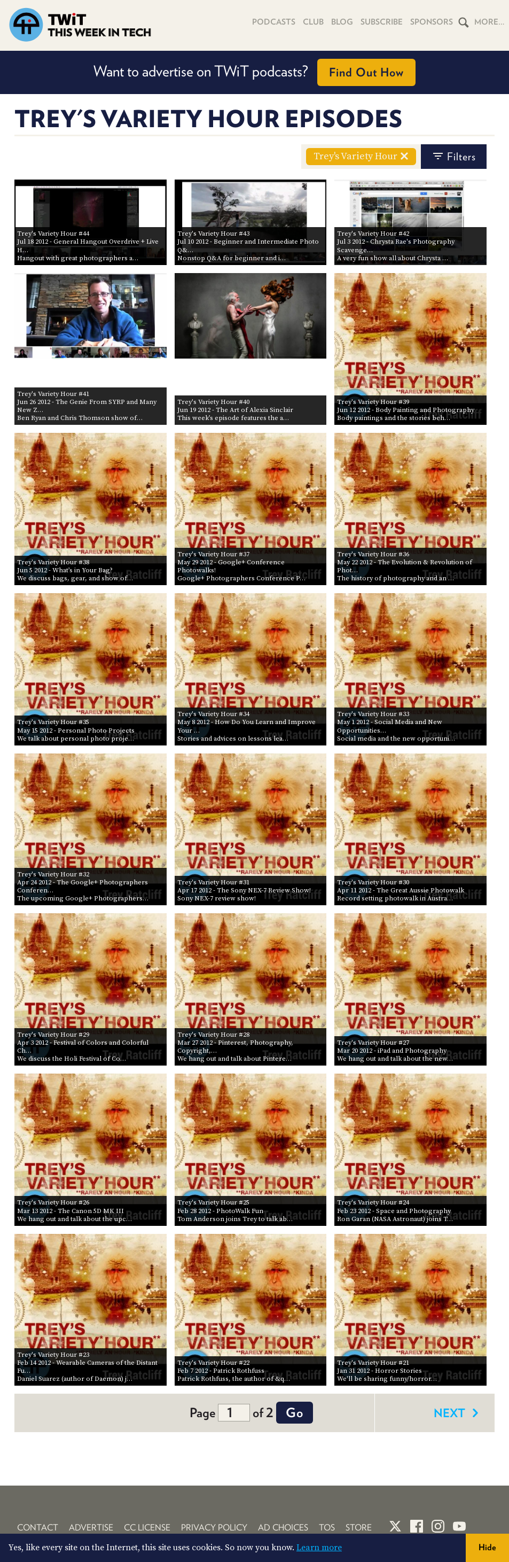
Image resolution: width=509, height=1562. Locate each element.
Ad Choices (283, 1527)
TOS (327, 1527)
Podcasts (273, 22)
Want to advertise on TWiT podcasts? (254, 72)
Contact (37, 1527)
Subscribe (382, 22)
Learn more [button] (319, 1547)
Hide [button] (487, 1547)
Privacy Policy (214, 1527)
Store (359, 1527)
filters (454, 157)
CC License (147, 1527)
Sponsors (431, 22)
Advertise (91, 1527)
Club (313, 22)
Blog (342, 22)
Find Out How (366, 72)
